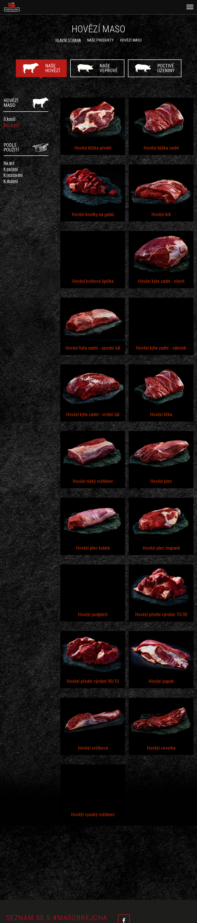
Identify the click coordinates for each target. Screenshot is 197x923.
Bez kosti (11, 124)
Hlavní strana (68, 40)
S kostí (9, 118)
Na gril (9, 162)
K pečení (11, 169)
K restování (13, 174)
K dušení (11, 181)
